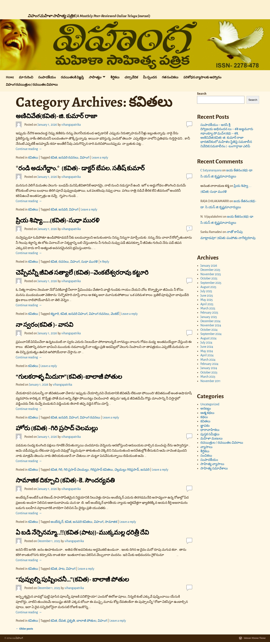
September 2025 (210, 282)
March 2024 (207, 359)
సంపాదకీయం (47, 77)
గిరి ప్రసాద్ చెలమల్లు (76, 469)
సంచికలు (206, 455)
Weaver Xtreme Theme (255, 638)
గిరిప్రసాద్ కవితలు (101, 469)
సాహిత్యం (95, 77)
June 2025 (206, 295)
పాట (61, 568)
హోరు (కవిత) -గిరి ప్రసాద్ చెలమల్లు (57, 428)
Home (10, 77)
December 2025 (210, 269)
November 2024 (210, 325)
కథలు (204, 417)
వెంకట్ (115, 313)
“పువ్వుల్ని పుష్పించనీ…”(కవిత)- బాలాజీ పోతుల (72, 579)
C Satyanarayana (211, 170)
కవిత (54, 157)
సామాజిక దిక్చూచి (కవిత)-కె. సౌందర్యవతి (65, 480)
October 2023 (208, 372)
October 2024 (209, 329)
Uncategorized (209, 404)
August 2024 (208, 338)
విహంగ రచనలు (99, 313)
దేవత (62, 620)
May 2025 (206, 299)
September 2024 (211, 334)
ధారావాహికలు (209, 429)
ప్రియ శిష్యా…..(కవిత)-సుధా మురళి (57, 220)
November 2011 (210, 381)
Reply (104, 261)
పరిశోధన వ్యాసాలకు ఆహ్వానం (202, 77)
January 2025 (208, 317)
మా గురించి (26, 77)
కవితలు (33, 157)
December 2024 (210, 321)
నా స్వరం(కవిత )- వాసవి (44, 324)
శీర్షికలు (114, 77)
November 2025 (210, 274)
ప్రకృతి (71, 620)
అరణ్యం (205, 408)
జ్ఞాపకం (205, 425)
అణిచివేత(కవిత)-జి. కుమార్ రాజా (56, 116)
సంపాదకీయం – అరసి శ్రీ (215, 125)
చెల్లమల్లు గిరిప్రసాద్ (126, 469)
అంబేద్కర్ (57, 521)
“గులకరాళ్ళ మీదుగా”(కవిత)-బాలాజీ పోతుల (69, 376)
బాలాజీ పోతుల (86, 620)
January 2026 (208, 265)
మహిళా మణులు (211, 438)
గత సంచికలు (170, 77)
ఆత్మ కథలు (207, 413)
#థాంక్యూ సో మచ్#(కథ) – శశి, (219, 133)
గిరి (60, 469)
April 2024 (207, 355)
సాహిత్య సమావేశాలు (214, 468)
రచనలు (63, 261)
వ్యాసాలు (206, 447)
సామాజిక (111, 521)
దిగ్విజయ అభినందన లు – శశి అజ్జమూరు (227, 129)
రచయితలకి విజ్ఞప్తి (72, 77)
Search (201, 93)
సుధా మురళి (89, 261)
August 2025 (208, 287)
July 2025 (206, 291)
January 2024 (208, 368)
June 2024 (206, 346)
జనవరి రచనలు (68, 157)
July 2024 (206, 342)
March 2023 (207, 376)
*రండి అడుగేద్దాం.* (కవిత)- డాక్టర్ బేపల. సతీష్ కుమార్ (80, 168)
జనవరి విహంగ (77, 313)
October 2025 (208, 278)
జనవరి (63, 209)
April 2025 (206, 304)
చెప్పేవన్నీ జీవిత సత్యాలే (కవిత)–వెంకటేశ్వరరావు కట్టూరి (82, 272)
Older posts (24, 628)
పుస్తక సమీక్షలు (209, 434)
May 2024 (206, 351)
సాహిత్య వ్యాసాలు (212, 464)
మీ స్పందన (150, 77)
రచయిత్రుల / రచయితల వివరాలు (221, 442)
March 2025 (207, 308)
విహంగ (84, 157)
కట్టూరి (55, 313)
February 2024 (209, 364)
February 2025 (209, 312)
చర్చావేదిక (131, 77)
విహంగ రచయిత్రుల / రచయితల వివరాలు (32, 84)
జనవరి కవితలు (82, 521)
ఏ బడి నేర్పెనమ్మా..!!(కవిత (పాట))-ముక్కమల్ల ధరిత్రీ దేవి (82, 532)
